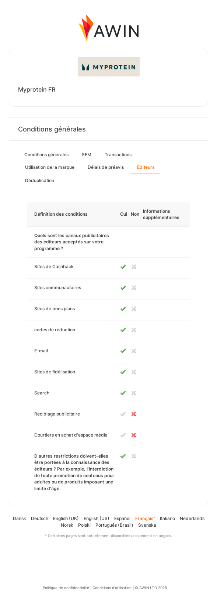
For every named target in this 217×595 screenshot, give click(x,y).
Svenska (147, 525)
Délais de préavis (106, 167)
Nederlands (192, 518)
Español (122, 518)
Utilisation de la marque (49, 167)
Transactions (118, 154)
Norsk (67, 525)
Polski (84, 525)
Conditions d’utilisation (112, 587)
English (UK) (66, 518)
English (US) (96, 518)
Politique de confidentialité (66, 587)
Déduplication (39, 180)
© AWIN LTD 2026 (151, 587)
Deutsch (39, 518)
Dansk (19, 518)
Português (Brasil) (114, 525)
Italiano (167, 518)
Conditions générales (46, 154)
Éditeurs (145, 167)
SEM (86, 154)
